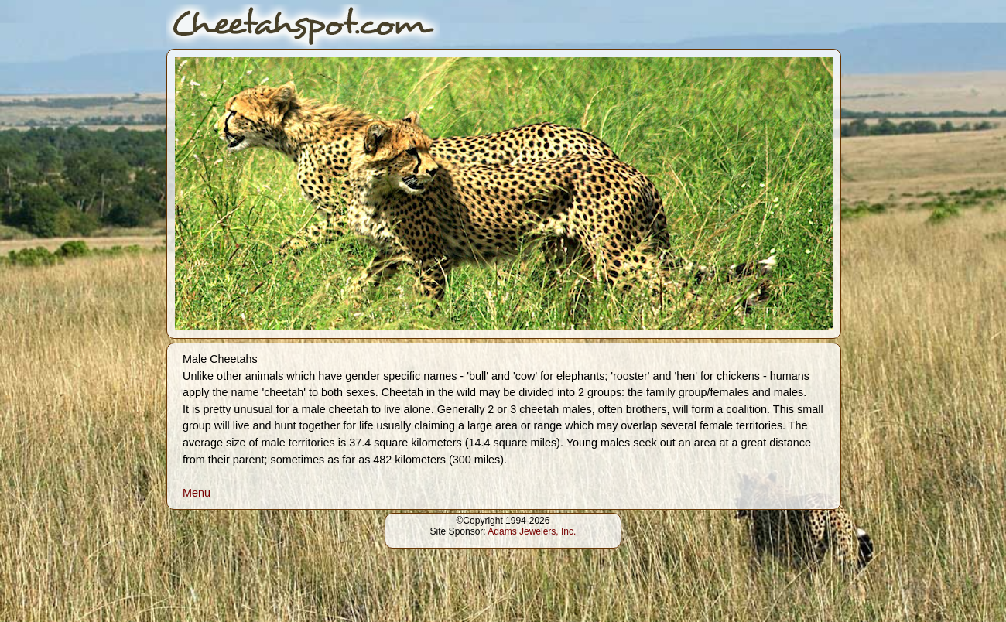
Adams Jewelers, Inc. (532, 531)
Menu (196, 493)
